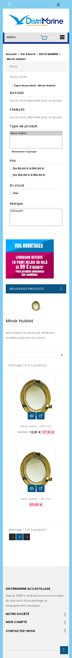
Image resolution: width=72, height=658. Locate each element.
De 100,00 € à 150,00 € (29, 175)
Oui (15, 193)
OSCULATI (36, 211)
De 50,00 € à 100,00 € (28, 168)
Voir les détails (40, 415)
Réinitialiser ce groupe (24, 151)
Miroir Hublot (36, 133)
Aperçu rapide (32, 415)
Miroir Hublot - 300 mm (36, 426)
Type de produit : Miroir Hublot (35, 85)
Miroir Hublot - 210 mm (36, 499)
